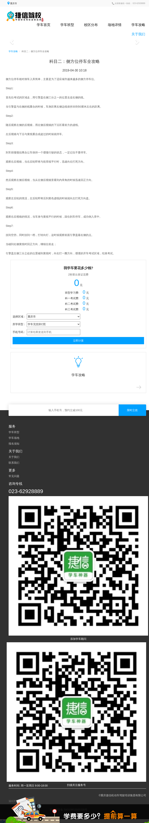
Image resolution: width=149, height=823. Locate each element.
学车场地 (14, 437)
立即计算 (78, 340)
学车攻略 (138, 25)
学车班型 (67, 25)
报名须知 (14, 443)
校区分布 (91, 25)
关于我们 (138, 34)
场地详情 (114, 25)
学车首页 (43, 25)
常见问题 (14, 476)
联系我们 (14, 462)
